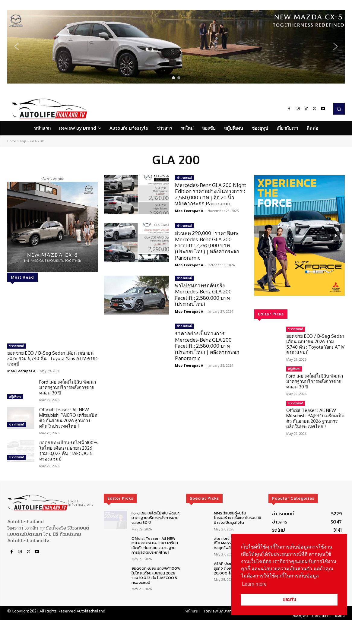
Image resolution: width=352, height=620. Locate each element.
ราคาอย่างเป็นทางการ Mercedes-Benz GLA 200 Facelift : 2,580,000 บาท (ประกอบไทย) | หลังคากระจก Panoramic (207, 345)
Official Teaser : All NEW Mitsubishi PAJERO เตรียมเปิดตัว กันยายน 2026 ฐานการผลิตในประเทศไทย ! (68, 418)
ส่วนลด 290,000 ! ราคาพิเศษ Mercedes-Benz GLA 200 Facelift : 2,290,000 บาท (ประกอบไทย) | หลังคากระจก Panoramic (207, 245)
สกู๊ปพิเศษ (15, 396)
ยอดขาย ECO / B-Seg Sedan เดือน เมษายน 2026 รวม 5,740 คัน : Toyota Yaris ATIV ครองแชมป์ (52, 358)
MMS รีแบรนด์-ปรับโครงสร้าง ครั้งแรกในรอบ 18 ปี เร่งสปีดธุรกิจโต (237, 517)
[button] (176, 47)
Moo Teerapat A (21, 371)
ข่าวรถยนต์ (16, 346)
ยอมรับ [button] (289, 599)
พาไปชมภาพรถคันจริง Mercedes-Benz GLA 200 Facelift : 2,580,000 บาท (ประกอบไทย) (203, 294)
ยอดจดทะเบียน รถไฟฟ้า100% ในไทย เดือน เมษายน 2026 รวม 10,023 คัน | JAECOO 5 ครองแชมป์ (68, 451)
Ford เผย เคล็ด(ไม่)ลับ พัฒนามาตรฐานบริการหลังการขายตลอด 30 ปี (67, 387)
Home (11, 141)
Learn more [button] (254, 584)
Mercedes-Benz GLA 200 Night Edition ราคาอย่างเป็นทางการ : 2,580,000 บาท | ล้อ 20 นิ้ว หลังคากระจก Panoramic (210, 194)
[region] (176, 47)
